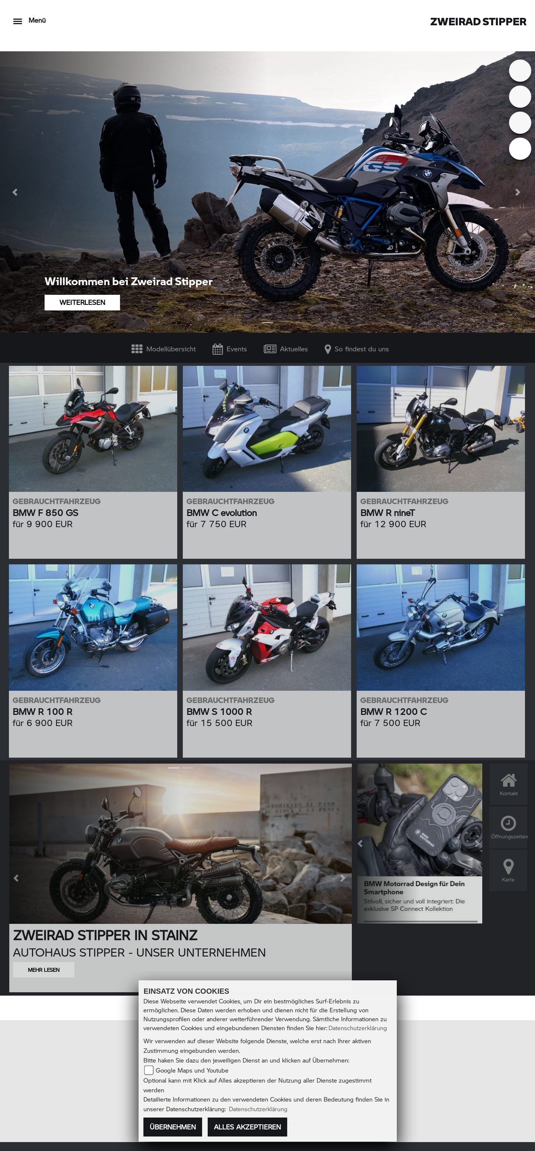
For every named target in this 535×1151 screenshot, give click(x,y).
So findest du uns (357, 348)
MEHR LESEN (43, 970)
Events (230, 348)
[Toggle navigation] (17, 17)
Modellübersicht (164, 348)
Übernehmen (173, 1127)
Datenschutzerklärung (357, 1027)
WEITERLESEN (82, 302)
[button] (16, 192)
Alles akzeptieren (247, 1127)
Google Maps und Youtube (192, 1070)
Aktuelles (286, 348)
